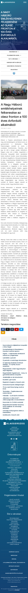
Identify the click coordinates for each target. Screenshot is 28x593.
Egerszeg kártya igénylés (14, 62)
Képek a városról (14, 524)
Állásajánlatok (14, 531)
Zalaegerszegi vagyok (14, 432)
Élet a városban (13, 59)
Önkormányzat (13, 51)
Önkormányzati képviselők (13, 462)
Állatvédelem (14, 489)
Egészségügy (14, 533)
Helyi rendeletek (14, 477)
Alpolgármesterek (14, 460)
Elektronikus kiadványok (14, 542)
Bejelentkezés (14, 586)
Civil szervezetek (14, 528)
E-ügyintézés (14, 504)
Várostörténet (14, 429)
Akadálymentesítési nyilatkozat (14, 573)
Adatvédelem (14, 569)
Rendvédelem (14, 539)
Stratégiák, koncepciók (14, 479)
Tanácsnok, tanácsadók (14, 467)
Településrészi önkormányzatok (14, 472)
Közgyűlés (14, 469)
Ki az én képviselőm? (15, 465)
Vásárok (14, 541)
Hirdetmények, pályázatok (14, 66)
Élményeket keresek (14, 434)
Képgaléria (14, 430)
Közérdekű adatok (14, 507)
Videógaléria (14, 523)
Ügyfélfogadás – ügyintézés (14, 506)
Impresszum (14, 555)
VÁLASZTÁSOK (14, 69)
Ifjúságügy (14, 534)
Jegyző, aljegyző (14, 499)
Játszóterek (14, 536)
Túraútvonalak (14, 544)
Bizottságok (14, 471)
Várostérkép (14, 485)
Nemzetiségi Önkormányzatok (14, 474)
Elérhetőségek (14, 502)
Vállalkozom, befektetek (14, 435)
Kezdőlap (14, 427)
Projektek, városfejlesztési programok (14, 480)
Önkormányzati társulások (14, 484)
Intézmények (14, 526)
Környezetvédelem (14, 487)
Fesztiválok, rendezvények (14, 519)
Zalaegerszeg (8, 2)
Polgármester (14, 458)
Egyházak (14, 529)
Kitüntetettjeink (14, 476)
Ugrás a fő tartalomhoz (23, 0)
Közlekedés (14, 537)
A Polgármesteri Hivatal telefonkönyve (14, 562)
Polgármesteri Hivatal (13, 55)
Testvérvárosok (14, 490)
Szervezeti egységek (14, 501)
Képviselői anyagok (14, 566)
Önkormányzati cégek (14, 482)
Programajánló (14, 518)
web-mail (14, 559)
